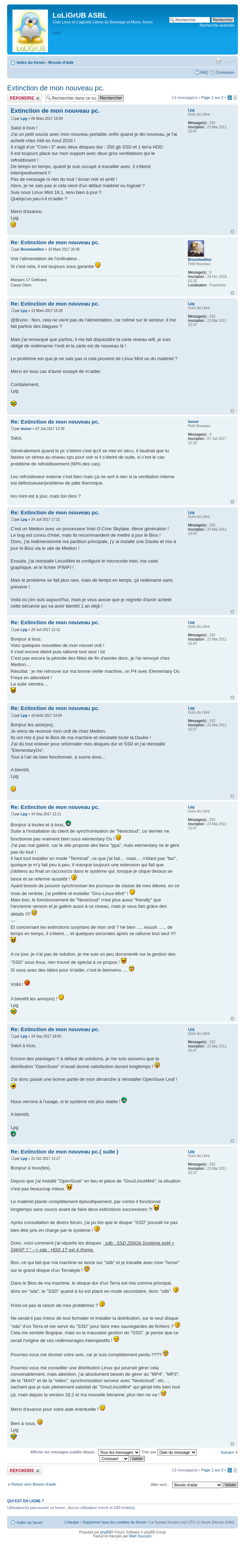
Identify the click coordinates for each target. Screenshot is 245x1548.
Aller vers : (160, 1484)
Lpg (24, 119)
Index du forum (31, 62)
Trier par (168, 1452)
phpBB (105, 1532)
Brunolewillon (32, 249)
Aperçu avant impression (218, 61)
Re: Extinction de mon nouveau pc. (55, 242)
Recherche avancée (217, 25)
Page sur (212, 97)
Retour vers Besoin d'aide (33, 1484)
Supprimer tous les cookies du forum (114, 1522)
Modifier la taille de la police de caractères (229, 61)
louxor (26, 429)
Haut (232, 232)
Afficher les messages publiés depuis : (85, 1452)
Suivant (227, 1452)
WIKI (57, 33)
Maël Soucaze (140, 1536)
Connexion (225, 72)
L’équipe (72, 1522)
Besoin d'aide (61, 62)
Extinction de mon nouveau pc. (55, 88)
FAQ (204, 72)
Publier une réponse (24, 98)
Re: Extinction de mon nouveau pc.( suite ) (64, 1152)
